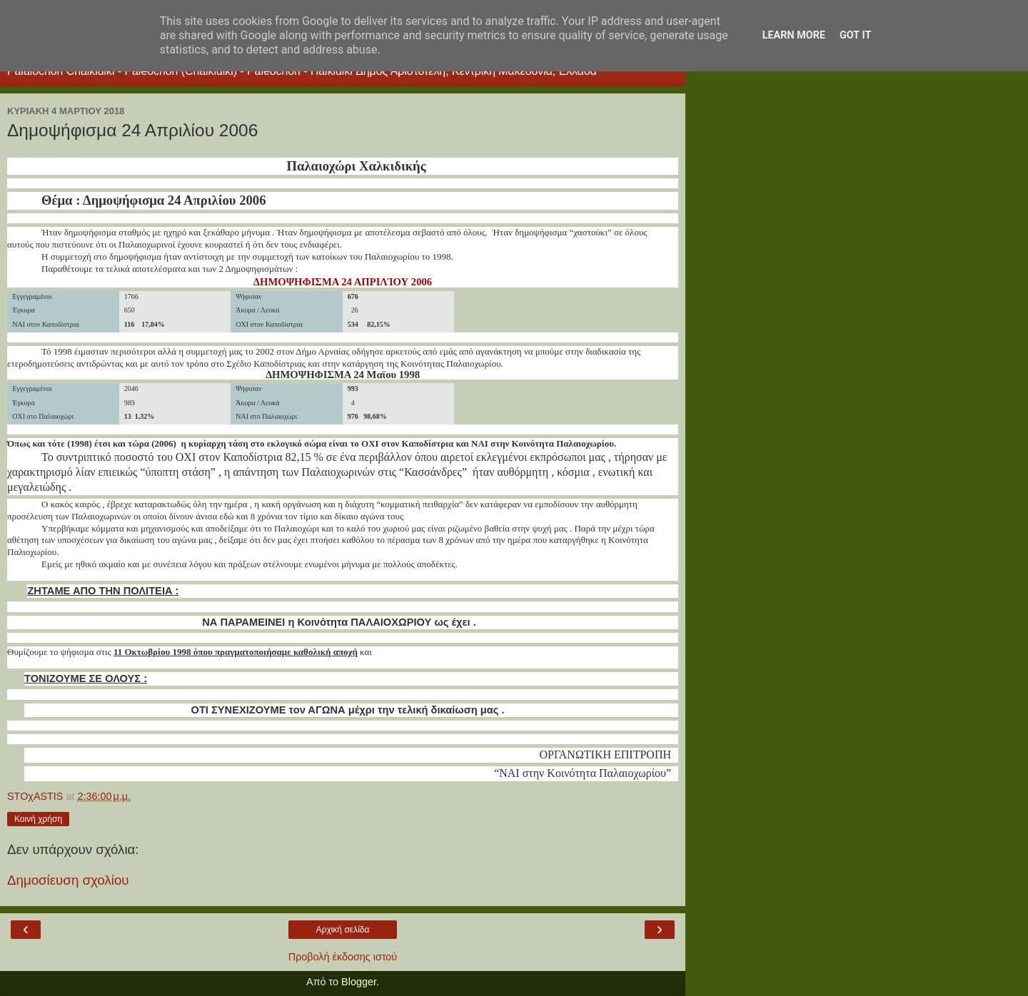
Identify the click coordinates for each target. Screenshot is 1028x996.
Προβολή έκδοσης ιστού (343, 956)
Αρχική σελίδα (343, 930)
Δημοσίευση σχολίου (68, 880)
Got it (855, 35)
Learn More (793, 35)
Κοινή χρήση (38, 819)
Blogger (358, 981)
